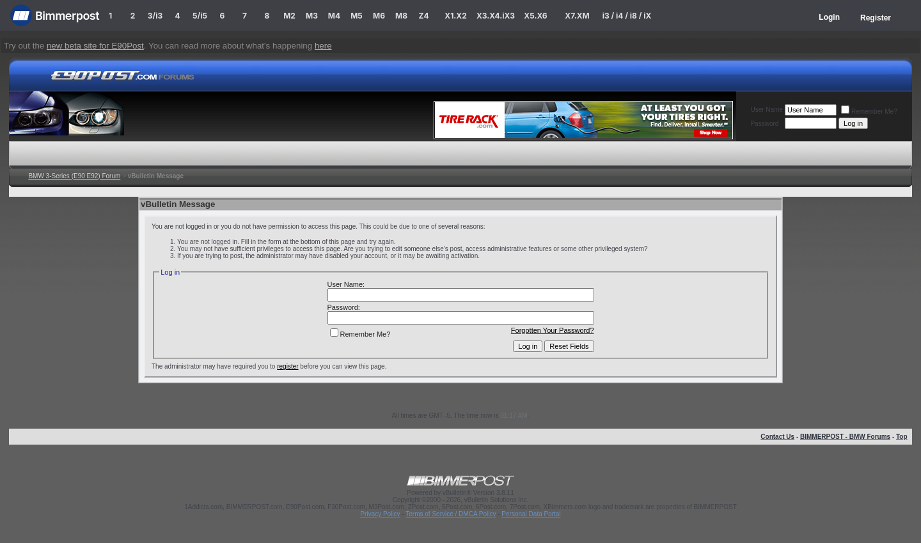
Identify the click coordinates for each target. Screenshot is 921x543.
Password (764, 123)
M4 (334, 15)
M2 (289, 15)
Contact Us (777, 436)
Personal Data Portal (530, 513)
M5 (356, 15)
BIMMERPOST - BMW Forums (845, 436)
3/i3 (155, 15)
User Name (766, 109)
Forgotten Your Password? (552, 330)
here (323, 45)
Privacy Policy (380, 513)
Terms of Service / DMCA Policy (450, 513)
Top (902, 436)
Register (875, 17)
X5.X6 (535, 15)
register (287, 366)
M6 (379, 15)
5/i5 (200, 15)
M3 (312, 15)
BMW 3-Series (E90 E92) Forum (74, 176)
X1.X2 (455, 15)
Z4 (423, 15)
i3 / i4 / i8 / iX (627, 15)
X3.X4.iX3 (495, 15)
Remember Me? (869, 111)
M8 (401, 15)
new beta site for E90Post (95, 45)
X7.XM (577, 15)
